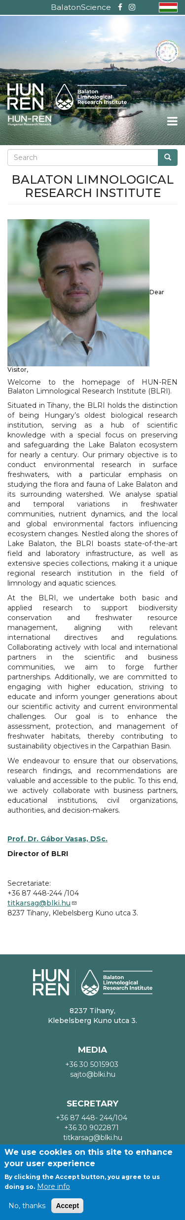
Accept (67, 1206)
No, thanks (26, 1205)
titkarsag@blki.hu (42, 903)
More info (53, 1186)
